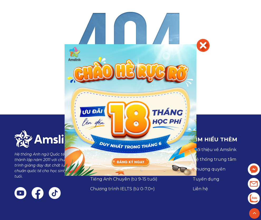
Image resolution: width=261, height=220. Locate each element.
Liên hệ (200, 188)
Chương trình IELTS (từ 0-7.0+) (122, 188)
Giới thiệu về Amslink (214, 149)
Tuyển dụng (206, 179)
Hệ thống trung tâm (214, 159)
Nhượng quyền (209, 169)
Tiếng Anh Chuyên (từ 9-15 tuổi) (123, 179)
